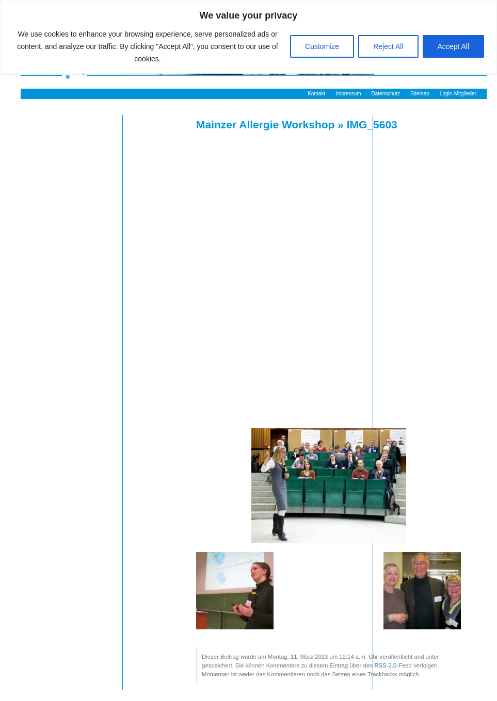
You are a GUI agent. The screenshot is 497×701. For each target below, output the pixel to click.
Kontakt (316, 93)
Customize (322, 46)
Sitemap (419, 93)
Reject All (388, 46)
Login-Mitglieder (458, 93)
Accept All (453, 46)
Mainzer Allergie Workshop (265, 124)
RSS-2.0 (385, 665)
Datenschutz (386, 93)
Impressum (348, 93)
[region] (248, 37)
